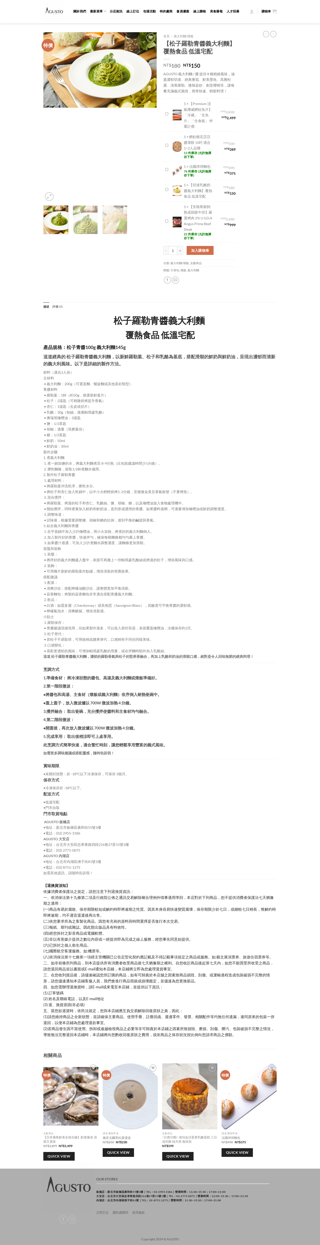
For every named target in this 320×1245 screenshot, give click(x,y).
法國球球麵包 (199, 166)
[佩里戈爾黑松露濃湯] (130, 1096)
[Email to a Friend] (175, 280)
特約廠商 (166, 11)
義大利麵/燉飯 (184, 36)
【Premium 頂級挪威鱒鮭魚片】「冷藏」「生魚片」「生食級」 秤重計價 (198, 114)
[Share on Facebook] (167, 280)
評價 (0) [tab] (57, 306)
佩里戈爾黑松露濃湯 (117, 1138)
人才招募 (233, 11)
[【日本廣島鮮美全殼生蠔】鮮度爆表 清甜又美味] (70, 1096)
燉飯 (183, 270)
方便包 (174, 270)
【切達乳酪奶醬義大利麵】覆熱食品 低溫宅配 (198, 190)
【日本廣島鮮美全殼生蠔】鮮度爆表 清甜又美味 (70, 1139)
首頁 (166, 36)
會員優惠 (182, 11)
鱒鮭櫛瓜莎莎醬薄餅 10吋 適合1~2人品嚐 (197, 142)
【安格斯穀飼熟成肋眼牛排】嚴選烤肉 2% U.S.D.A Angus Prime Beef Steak (198, 217)
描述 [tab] (46, 306)
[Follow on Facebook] (63, 1219)
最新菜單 (98, 11)
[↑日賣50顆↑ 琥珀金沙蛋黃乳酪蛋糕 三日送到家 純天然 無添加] (189, 1096)
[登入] (252, 11)
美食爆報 (216, 11)
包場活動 (149, 11)
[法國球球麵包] (249, 1096)
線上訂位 (132, 11)
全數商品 (196, 263)
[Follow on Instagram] (72, 1219)
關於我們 (79, 11)
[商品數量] (172, 250)
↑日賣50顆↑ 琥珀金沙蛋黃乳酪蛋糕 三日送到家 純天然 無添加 (189, 1139)
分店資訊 (116, 11)
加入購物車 (200, 250)
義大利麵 (193, 270)
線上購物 (199, 11)
